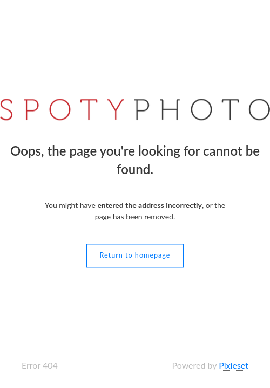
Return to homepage (135, 256)
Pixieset (233, 365)
